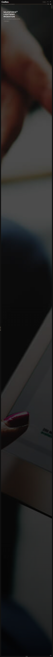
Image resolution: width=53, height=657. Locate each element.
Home (3, 4)
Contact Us (51, 6)
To (26, 656)
